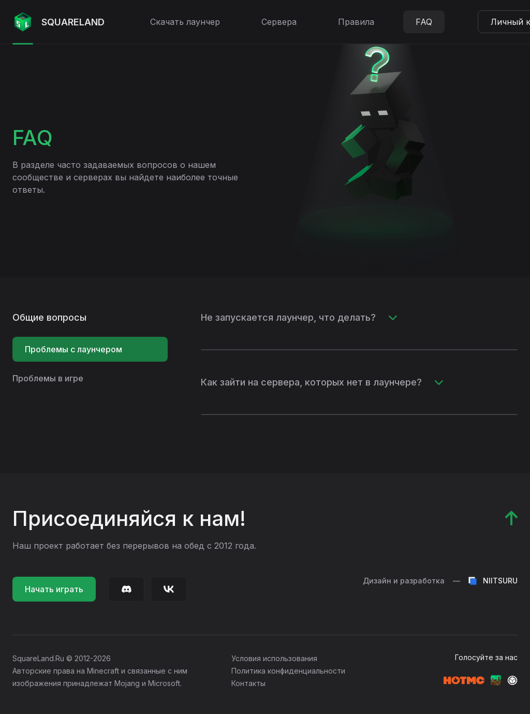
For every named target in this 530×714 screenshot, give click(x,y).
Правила (356, 22)
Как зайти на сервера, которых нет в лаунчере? (322, 382)
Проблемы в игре (47, 378)
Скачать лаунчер (185, 22)
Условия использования (274, 658)
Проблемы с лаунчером (73, 349)
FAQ (424, 22)
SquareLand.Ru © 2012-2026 (61, 658)
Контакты (248, 683)
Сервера (279, 22)
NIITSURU (493, 581)
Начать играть (54, 589)
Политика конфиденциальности (288, 670)
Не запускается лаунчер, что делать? (299, 317)
